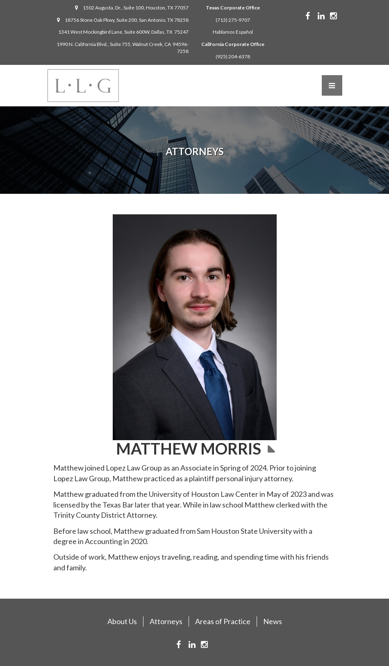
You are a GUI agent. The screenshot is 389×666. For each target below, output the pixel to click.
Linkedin (327, 16)
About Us (122, 621)
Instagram (339, 16)
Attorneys (166, 621)
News (272, 621)
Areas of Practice (222, 621)
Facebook (314, 16)
